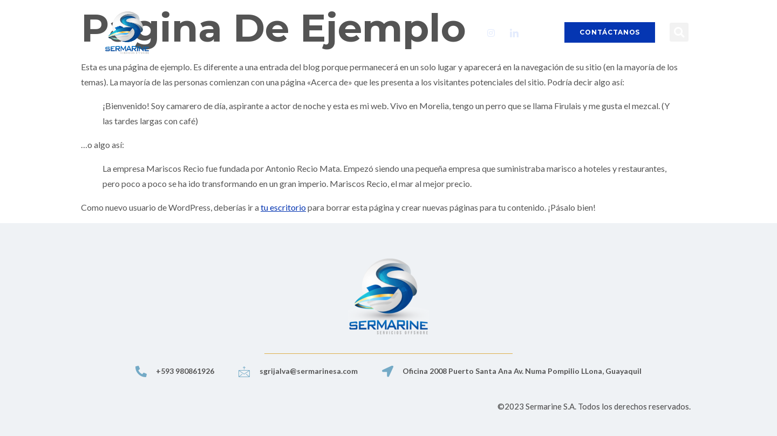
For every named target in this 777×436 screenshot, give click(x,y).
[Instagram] (491, 32)
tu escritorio (283, 207)
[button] (679, 32)
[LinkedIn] (514, 32)
